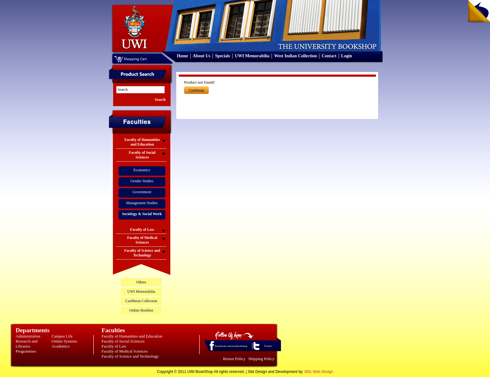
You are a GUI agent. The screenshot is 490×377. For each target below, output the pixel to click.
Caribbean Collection (141, 301)
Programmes (26, 351)
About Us (201, 56)
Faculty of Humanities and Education (132, 336)
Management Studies (142, 203)
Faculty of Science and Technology (130, 356)
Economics (141, 170)
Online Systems (64, 341)
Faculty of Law (114, 346)
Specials (222, 56)
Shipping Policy (261, 358)
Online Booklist (141, 310)
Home (182, 56)
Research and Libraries (27, 344)
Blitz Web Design (319, 371)
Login (346, 56)
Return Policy (234, 358)
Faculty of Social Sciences (123, 341)
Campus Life (62, 336)
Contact (329, 56)
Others (141, 282)
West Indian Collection (295, 56)
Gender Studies (141, 181)
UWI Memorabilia (252, 56)
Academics (61, 346)
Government (141, 192)
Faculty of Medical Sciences (125, 351)
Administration (28, 336)
